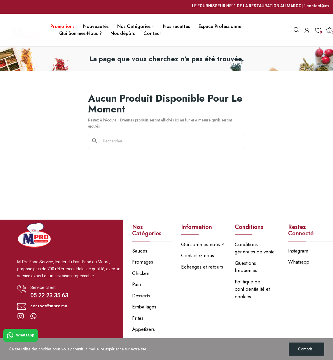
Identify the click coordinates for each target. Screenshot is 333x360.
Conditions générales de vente (255, 248)
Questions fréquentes (246, 267)
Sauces (139, 250)
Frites (137, 318)
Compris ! (306, 349)
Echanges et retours (202, 266)
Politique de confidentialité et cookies (252, 289)
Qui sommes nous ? (202, 244)
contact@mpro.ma (48, 306)
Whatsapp (20, 335)
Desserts (141, 295)
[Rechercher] (170, 141)
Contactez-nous (197, 255)
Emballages (144, 306)
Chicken (140, 273)
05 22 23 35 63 (49, 295)
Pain (136, 284)
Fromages (142, 261)
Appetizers (143, 329)
